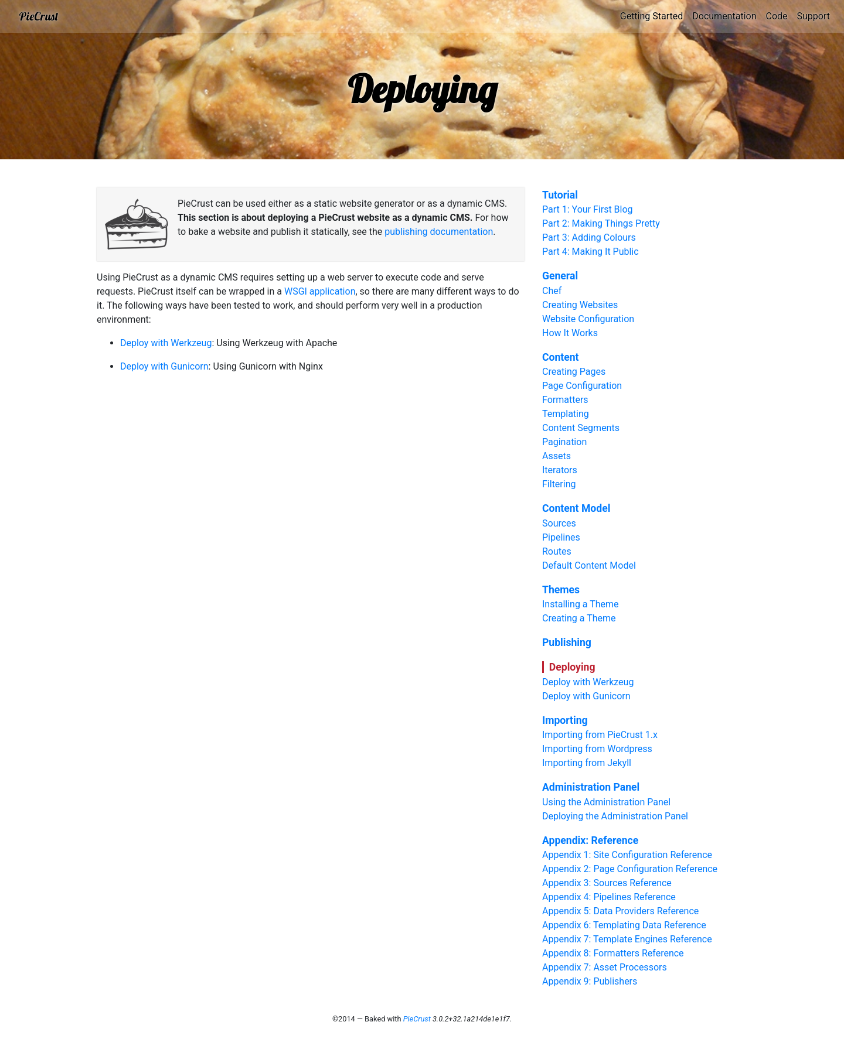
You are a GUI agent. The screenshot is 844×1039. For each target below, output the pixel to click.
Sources (559, 523)
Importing (565, 720)
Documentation (724, 16)
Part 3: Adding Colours (589, 237)
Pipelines (561, 537)
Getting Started (651, 16)
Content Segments (581, 427)
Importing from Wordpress (597, 748)
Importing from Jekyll (586, 762)
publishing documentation (438, 231)
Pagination (564, 441)
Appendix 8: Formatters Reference (613, 953)
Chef (551, 290)
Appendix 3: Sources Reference (607, 882)
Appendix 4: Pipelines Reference (609, 897)
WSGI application (320, 291)
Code (776, 16)
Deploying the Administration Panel (615, 816)
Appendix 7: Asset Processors (604, 967)
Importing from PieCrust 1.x (600, 734)
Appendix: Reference (590, 840)
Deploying (572, 667)
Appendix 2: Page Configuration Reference (629, 868)
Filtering (559, 484)
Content (560, 357)
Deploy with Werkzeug (166, 342)
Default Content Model (589, 565)
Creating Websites (580, 304)
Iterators (559, 470)
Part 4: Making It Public (590, 251)
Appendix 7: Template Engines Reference (627, 939)
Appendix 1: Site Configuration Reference (627, 854)
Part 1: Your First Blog (587, 209)
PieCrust (39, 16)
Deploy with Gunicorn (164, 366)
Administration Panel (590, 787)
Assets (556, 456)
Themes (561, 590)
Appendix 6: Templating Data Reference (624, 925)
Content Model (576, 508)
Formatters (565, 399)
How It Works (570, 333)
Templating (565, 413)
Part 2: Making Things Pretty (601, 223)
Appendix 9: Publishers (589, 981)
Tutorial (560, 195)
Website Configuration (588, 318)
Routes (556, 551)
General (560, 276)
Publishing (566, 642)
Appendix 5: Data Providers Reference (620, 911)
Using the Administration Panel (606, 802)
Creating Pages (573, 371)
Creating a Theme (579, 618)
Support (813, 16)
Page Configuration (582, 385)
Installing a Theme (580, 604)
